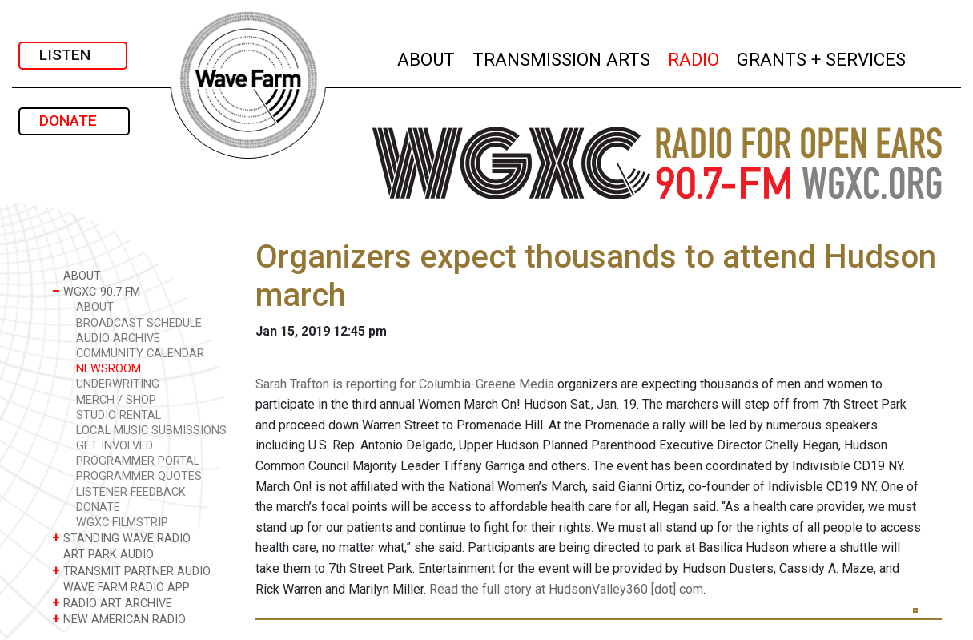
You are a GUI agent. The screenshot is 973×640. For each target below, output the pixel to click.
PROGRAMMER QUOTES (139, 476)
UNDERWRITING (117, 384)
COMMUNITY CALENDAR (140, 353)
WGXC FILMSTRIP (122, 522)
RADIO (694, 57)
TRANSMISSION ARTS (562, 57)
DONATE (74, 120)
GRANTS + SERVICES (822, 57)
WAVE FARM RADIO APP (121, 586)
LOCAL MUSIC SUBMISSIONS (151, 430)
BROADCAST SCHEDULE (139, 323)
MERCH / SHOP (116, 400)
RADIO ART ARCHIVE (112, 602)
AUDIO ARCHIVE (118, 338)
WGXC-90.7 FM (96, 291)
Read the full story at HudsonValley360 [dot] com (566, 589)
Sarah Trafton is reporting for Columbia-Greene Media (404, 384)
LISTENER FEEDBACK (131, 492)
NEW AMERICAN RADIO (119, 618)
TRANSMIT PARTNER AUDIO (131, 570)
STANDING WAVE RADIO (121, 537)
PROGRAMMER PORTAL (137, 461)
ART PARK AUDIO (103, 554)
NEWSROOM (108, 369)
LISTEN (73, 55)
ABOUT (426, 57)
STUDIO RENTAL (118, 415)
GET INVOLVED (114, 446)
